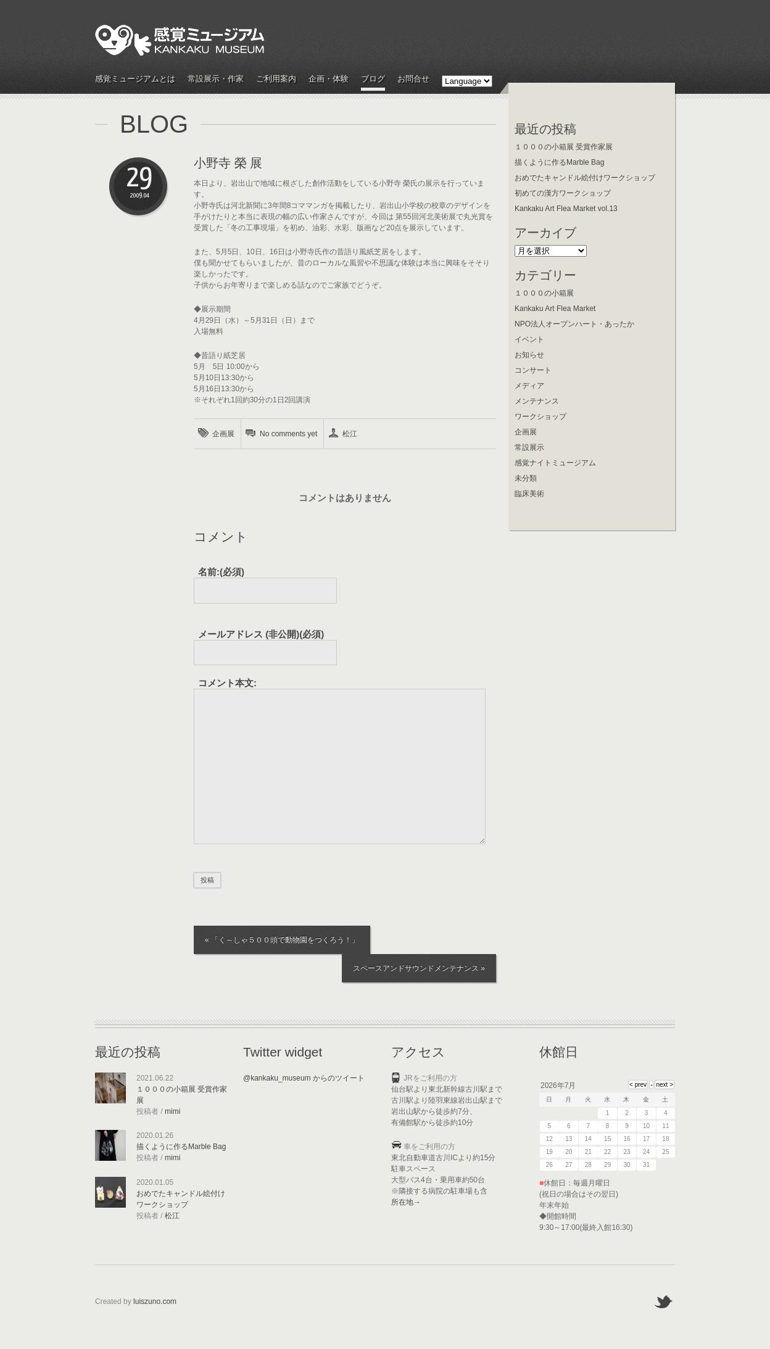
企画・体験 (328, 79)
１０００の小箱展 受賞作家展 (564, 147)
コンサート (533, 370)
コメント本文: (227, 683)
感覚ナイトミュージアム (555, 463)
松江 (349, 434)
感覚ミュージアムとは (135, 79)
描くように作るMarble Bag (559, 162)
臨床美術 (529, 493)
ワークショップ (540, 416)
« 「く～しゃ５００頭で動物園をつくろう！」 (282, 940)
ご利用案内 (276, 79)
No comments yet (288, 434)
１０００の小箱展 (544, 293)
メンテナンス (537, 401)
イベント (529, 339)
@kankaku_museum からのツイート (304, 1078)
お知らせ (529, 355)
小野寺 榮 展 (228, 163)
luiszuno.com (154, 1301)
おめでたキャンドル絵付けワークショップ (585, 177)
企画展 (223, 434)
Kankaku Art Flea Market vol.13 (566, 208)
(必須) (261, 634)
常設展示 (529, 447)
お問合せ (413, 79)
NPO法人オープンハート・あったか (574, 324)
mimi (172, 1111)
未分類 (526, 478)
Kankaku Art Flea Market (555, 308)
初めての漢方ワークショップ (563, 193)
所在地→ (406, 1202)
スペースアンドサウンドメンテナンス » (419, 968)
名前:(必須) (221, 572)
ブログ (373, 79)
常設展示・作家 (216, 79)
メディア (529, 385)
